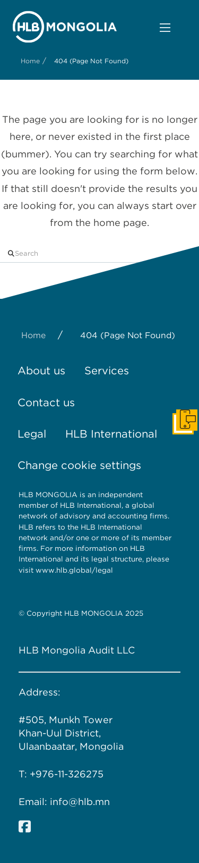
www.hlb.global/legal (75, 570)
